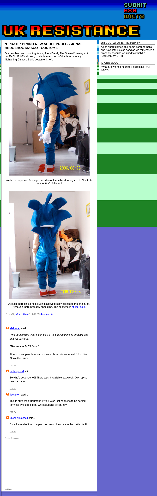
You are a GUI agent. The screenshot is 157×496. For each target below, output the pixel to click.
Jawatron (15, 394)
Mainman (15, 328)
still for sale (78, 307)
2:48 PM (13, 365)
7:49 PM (13, 431)
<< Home (8, 489)
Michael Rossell (19, 418)
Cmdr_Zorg (22, 314)
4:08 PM (13, 389)
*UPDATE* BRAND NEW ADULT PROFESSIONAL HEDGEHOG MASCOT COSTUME (43, 46)
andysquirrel (17, 371)
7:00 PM (13, 412)
